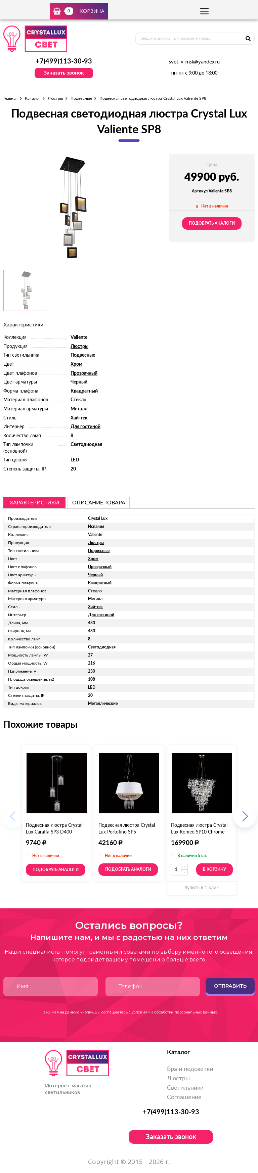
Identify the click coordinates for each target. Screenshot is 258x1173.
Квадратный (84, 391)
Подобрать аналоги (212, 223)
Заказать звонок (64, 73)
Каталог (32, 98)
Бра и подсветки (190, 1069)
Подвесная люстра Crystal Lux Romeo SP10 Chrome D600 (199, 832)
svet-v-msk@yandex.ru (194, 62)
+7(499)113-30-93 (64, 61)
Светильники (185, 1088)
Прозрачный (84, 373)
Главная (10, 98)
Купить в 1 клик (201, 888)
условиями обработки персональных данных (174, 1012)
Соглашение (184, 1097)
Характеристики (34, 502)
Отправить (230, 986)
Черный (79, 382)
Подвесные (81, 98)
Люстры (55, 98)
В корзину (214, 869)
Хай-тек (79, 418)
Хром (76, 364)
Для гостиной (85, 426)
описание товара (98, 502)
